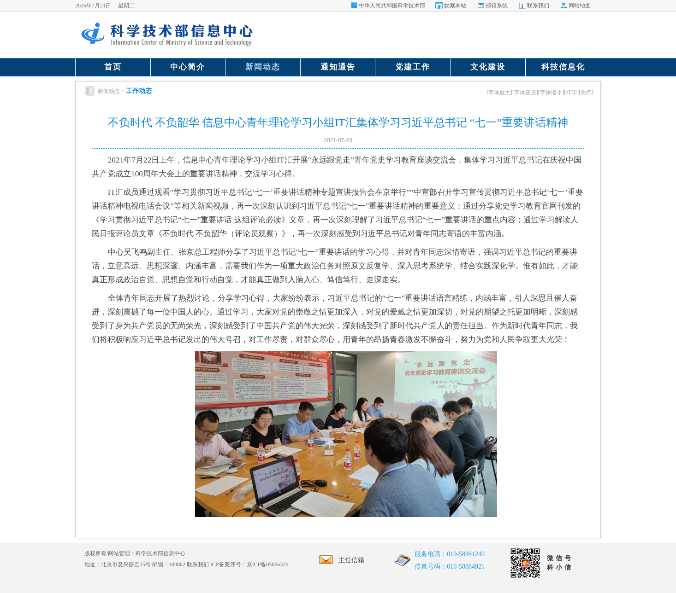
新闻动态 (262, 67)
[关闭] (586, 92)
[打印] (571, 92)
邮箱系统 (497, 5)
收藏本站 (455, 5)
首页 (113, 67)
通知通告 (338, 67)
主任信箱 (339, 560)
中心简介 (187, 67)
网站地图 (580, 5)
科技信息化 (563, 67)
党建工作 (412, 67)
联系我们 (538, 5)
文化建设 (487, 67)
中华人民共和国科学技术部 (392, 5)
